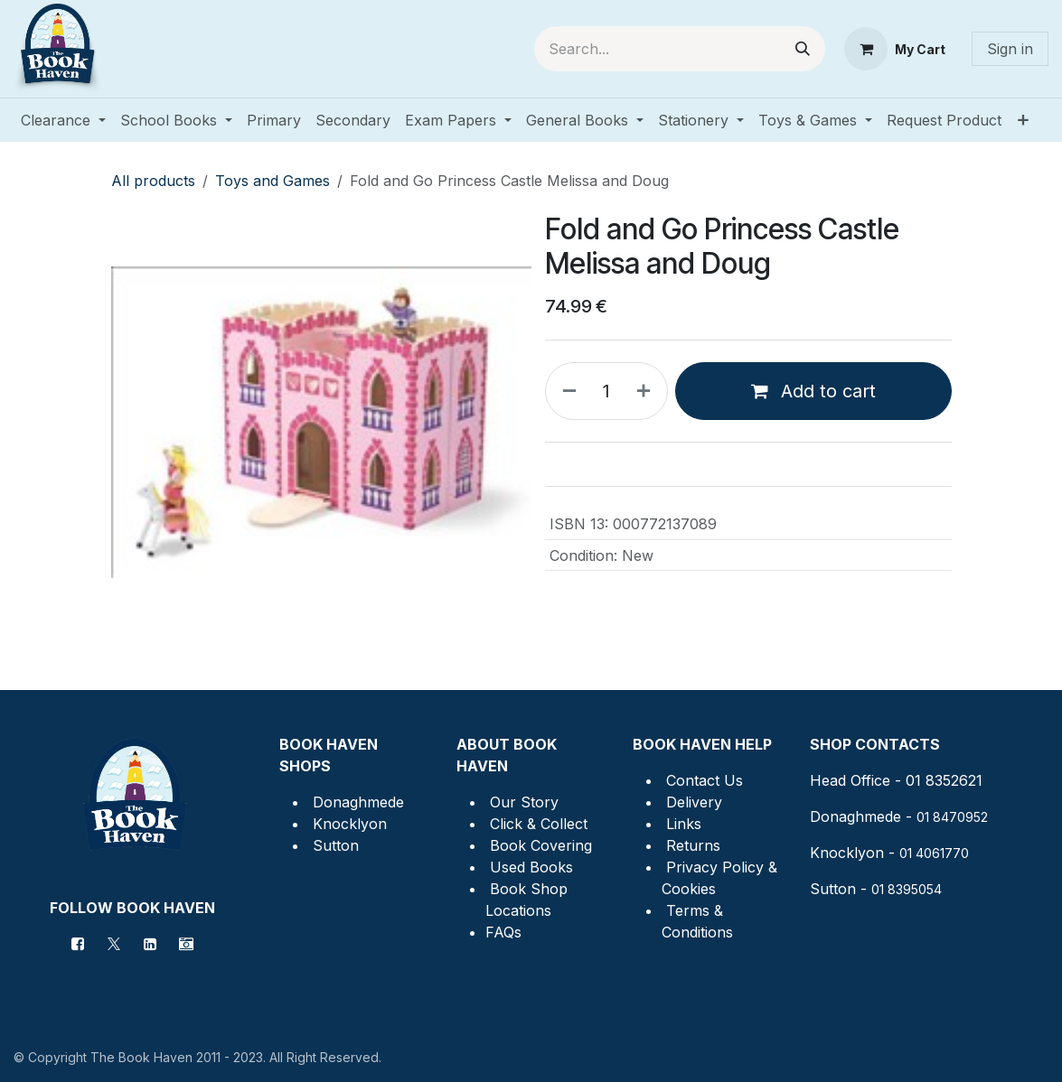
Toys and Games (272, 181)
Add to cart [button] (813, 391)
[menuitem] (63, 120)
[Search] (802, 48)
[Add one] (647, 391)
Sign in (1010, 49)
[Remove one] (566, 391)
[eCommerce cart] (895, 49)
